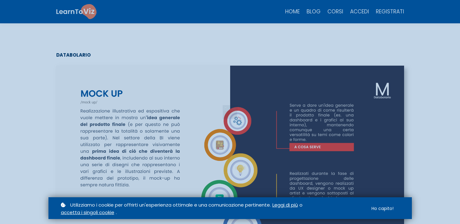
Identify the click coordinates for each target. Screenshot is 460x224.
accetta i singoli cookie (87, 212)
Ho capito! (382, 208)
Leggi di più (285, 205)
